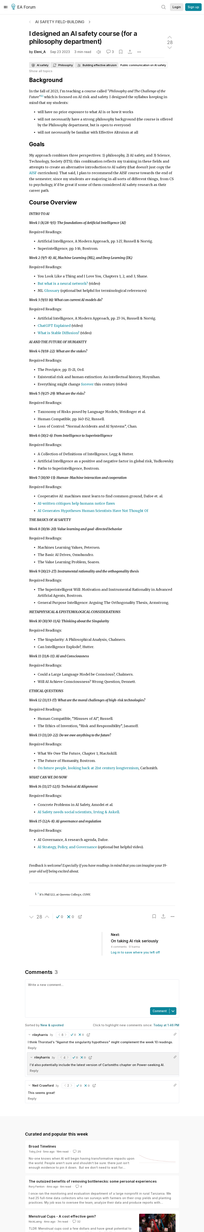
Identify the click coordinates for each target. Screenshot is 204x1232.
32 (76, 1221)
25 (76, 1151)
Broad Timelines (42, 1146)
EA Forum (24, 7)
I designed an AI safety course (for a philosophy (83, 37)
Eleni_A (40, 52)
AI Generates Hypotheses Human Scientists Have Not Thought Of (93, 511)
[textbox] (101, 993)
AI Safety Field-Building (59, 22)
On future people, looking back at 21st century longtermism (88, 768)
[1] (42, 96)
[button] (59, 916)
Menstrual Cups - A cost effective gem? (62, 1216)
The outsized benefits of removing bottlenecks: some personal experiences (93, 1181)
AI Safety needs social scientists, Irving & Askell (78, 812)
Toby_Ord (35, 1151)
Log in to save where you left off (135, 952)
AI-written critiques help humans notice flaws (76, 503)
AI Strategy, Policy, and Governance (67, 847)
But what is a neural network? (63, 284)
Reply (32, 1048)
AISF (33, 173)
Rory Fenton (37, 1186)
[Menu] (6, 7)
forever (87, 384)
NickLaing (35, 1221)
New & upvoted (52, 1025)
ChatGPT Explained (54, 326)
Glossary (52, 291)
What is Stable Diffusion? (58, 333)
